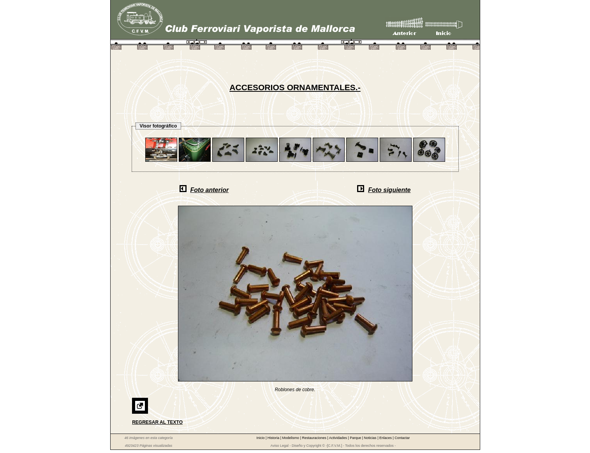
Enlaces (386, 438)
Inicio (261, 438)
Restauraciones (314, 438)
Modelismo (291, 438)
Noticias (371, 438)
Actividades (338, 438)
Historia (274, 438)
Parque (356, 438)
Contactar (402, 438)
